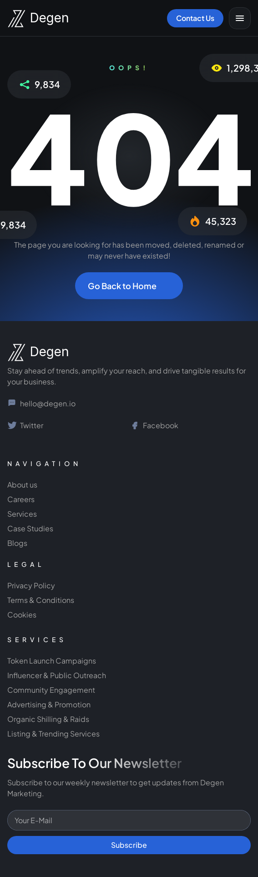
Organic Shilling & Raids (48, 719)
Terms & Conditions (40, 600)
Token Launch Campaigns (51, 660)
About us (22, 484)
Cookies (21, 614)
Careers (21, 499)
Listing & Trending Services (53, 733)
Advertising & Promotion (49, 704)
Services (22, 514)
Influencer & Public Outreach (56, 675)
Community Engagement (51, 690)
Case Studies (30, 528)
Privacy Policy (31, 585)
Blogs (17, 543)
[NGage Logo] (30, 352)
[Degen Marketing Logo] (30, 18)
